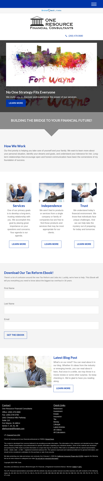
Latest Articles (59, 427)
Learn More (16, 103)
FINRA (74, 467)
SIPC (80, 467)
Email (6, 319)
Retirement (57, 409)
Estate (56, 414)
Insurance (57, 416)
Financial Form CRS (13, 435)
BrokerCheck (50, 439)
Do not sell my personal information (47, 458)
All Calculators (59, 432)
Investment (57, 411)
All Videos (57, 430)
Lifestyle (56, 424)
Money (56, 422)
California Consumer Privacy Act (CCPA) (70, 456)
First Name (9, 288)
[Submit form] (15, 335)
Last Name (9, 304)
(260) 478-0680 (74, 36)
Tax (54, 419)
